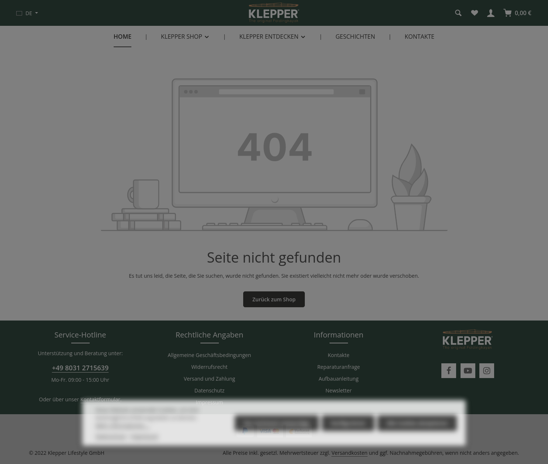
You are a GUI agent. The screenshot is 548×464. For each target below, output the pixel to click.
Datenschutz (209, 390)
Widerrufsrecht (209, 366)
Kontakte (338, 355)
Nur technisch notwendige (277, 434)
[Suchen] (458, 13)
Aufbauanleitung (338, 378)
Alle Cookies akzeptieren (417, 434)
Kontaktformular (100, 399)
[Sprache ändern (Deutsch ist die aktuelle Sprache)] (27, 13)
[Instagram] (486, 370)
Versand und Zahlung (209, 378)
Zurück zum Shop (274, 299)
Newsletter (338, 390)
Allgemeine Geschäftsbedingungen (209, 355)
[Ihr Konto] (490, 13)
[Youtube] (468, 370)
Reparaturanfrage (338, 366)
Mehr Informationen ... (123, 436)
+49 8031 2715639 (80, 367)
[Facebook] (448, 370)
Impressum (209, 402)
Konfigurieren (348, 434)
